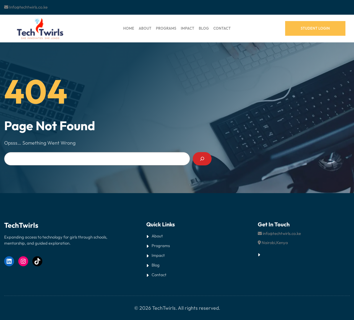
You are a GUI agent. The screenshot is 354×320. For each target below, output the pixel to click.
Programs (161, 245)
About (157, 236)
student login (315, 28)
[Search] (202, 158)
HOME (128, 28)
